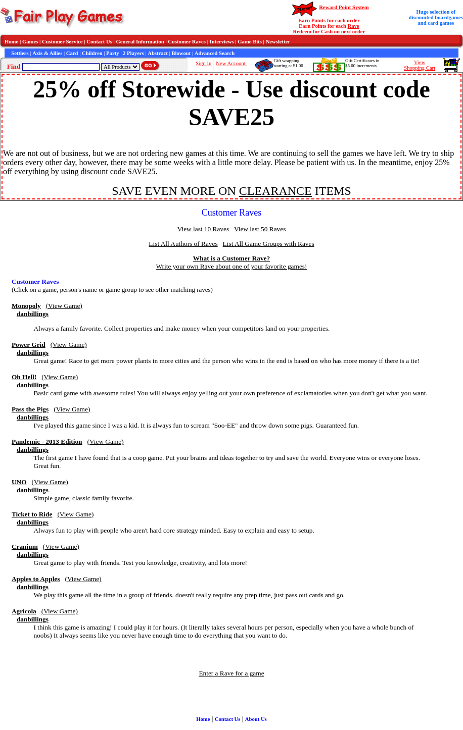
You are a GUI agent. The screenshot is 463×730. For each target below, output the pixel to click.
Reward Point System (343, 7)
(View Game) (64, 305)
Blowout (181, 53)
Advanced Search (215, 53)
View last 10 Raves (203, 229)
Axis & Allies (47, 53)
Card (72, 53)
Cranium (25, 546)
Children (92, 53)
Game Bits (250, 41)
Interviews (222, 41)
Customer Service (62, 41)
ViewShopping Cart (419, 65)
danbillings (33, 314)
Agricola (24, 611)
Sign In (203, 63)
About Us (256, 719)
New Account (231, 63)
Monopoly (26, 305)
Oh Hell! (24, 377)
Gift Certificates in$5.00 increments (362, 63)
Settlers (19, 53)
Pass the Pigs (30, 409)
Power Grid (28, 344)
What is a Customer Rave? (231, 258)
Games (30, 41)
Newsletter (278, 41)
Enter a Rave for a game (231, 673)
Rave (353, 26)
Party (112, 53)
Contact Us (99, 41)
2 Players (133, 53)
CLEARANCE (275, 190)
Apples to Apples (36, 579)
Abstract (158, 53)
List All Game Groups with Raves (268, 243)
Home (11, 41)
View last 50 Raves (260, 229)
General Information (140, 41)
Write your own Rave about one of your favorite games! (231, 266)
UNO (19, 482)
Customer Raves (187, 41)
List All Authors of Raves (183, 243)
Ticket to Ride (32, 514)
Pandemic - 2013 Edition (47, 441)
